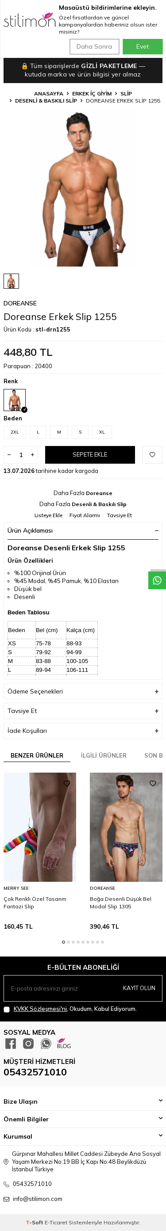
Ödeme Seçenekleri (83, 691)
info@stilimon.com (37, 1198)
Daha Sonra (94, 46)
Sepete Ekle (90, 454)
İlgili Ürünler (104, 755)
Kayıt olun (139, 987)
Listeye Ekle (48, 515)
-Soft (35, 1222)
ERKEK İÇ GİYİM (92, 93)
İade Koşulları (83, 731)
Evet (142, 46)
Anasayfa (48, 93)
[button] (63, 942)
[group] (83, 187)
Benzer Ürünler (37, 755)
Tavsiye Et (119, 515)
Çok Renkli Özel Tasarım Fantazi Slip (35, 902)
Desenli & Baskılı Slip (46, 100)
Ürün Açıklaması (83, 530)
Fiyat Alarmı (84, 515)
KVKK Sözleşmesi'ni (40, 1008)
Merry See (16, 888)
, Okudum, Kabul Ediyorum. (70, 1009)
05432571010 (35, 1072)
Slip (126, 93)
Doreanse (20, 303)
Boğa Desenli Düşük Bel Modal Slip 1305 (120, 902)
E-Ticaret (56, 1222)
